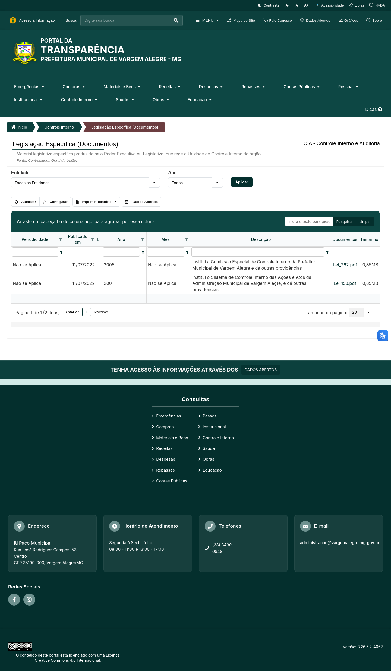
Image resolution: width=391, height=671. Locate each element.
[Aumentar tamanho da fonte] (307, 5)
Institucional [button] (29, 99)
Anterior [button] (72, 311)
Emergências (168, 415)
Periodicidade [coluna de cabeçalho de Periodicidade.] (34, 238)
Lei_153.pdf (345, 283)
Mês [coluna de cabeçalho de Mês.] (165, 238)
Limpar (365, 221)
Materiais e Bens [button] (122, 86)
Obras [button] (161, 99)
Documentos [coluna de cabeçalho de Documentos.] (345, 238)
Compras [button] (74, 86)
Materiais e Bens (172, 437)
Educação (212, 469)
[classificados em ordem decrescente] (98, 239)
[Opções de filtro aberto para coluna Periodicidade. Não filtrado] (61, 239)
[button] (154, 182)
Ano (172, 172)
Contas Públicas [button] (302, 86)
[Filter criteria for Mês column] (187, 251)
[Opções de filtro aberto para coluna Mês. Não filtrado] (186, 239)
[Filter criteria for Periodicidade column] (61, 251)
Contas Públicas (171, 480)
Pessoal (210, 415)
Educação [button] (200, 99)
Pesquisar (344, 221)
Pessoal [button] (349, 86)
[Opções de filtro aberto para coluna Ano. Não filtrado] (142, 239)
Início (19, 126)
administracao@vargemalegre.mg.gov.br (339, 542)
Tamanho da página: (326, 312)
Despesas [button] (211, 86)
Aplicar (241, 181)
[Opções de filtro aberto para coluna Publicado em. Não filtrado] (92, 239)
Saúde (209, 448)
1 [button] (86, 311)
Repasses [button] (253, 86)
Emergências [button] (29, 86)
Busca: (71, 20)
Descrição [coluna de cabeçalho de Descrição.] (261, 238)
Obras (208, 458)
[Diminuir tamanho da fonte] (290, 5)
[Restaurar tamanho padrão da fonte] (298, 5)
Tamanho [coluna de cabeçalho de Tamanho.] (369, 238)
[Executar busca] (170, 20)
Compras (165, 426)
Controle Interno (59, 126)
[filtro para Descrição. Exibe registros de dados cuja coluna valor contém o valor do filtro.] (257, 251)
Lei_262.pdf (345, 264)
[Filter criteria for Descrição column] (327, 251)
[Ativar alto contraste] (272, 5)
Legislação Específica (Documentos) (124, 126)
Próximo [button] (101, 311)
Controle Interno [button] (80, 99)
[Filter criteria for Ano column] (143, 251)
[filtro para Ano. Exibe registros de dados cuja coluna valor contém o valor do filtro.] (121, 251)
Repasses (165, 469)
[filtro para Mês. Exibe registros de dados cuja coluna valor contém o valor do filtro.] (165, 251)
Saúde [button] (125, 99)
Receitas (164, 448)
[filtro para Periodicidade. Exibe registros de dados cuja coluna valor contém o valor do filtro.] (35, 251)
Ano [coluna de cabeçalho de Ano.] (121, 238)
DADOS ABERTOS (261, 369)
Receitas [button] (170, 86)
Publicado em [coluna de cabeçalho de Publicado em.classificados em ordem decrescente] (77, 238)
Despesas (165, 458)
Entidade (20, 172)
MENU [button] (201, 20)
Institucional (214, 426)
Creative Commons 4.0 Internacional (67, 660)
